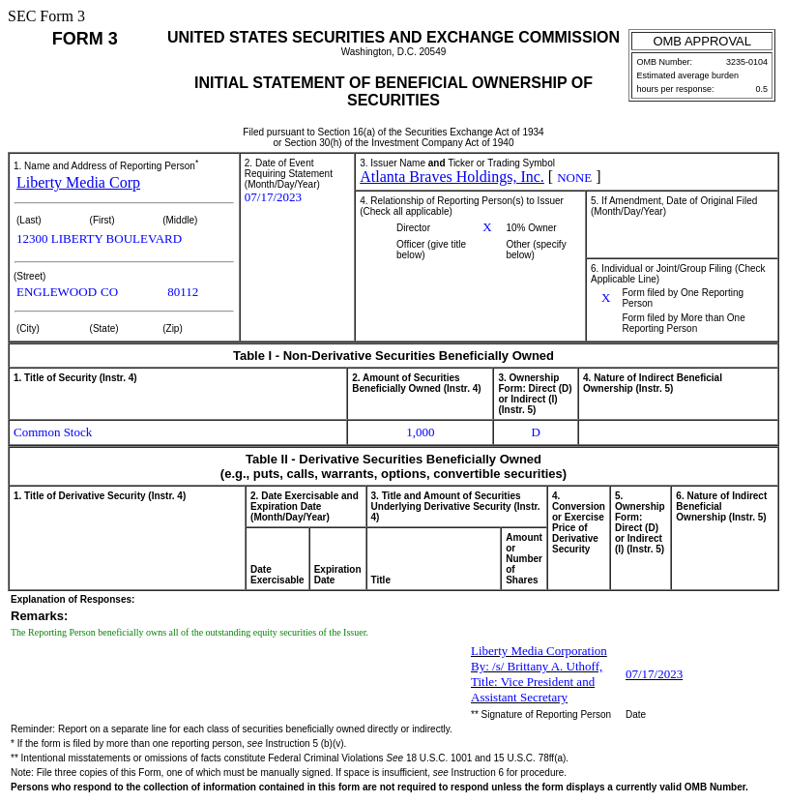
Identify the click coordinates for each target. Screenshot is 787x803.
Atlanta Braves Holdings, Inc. (452, 176)
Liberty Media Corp (78, 182)
